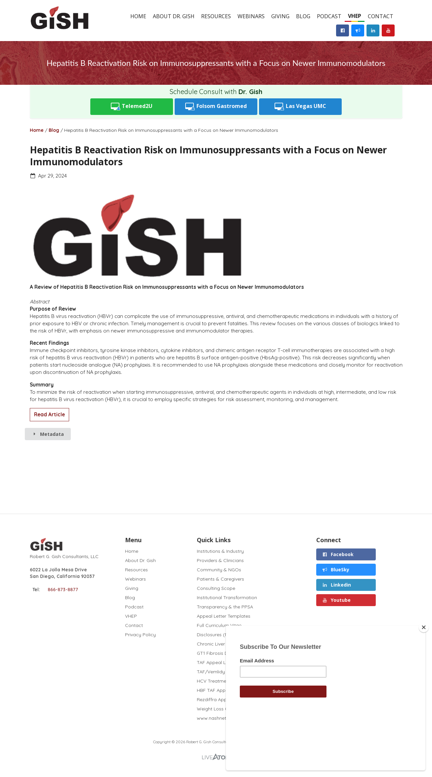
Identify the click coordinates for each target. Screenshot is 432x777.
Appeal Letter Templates (223, 616)
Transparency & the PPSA (225, 607)
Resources (216, 16)
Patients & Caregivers (220, 579)
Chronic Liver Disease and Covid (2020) (240, 644)
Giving (280, 16)
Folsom (216, 106)
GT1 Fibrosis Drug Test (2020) (229, 653)
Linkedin (336, 585)
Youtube (336, 600)
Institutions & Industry (220, 551)
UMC (300, 106)
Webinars (251, 16)
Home (138, 16)
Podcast (329, 16)
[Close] (424, 673)
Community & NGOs (219, 570)
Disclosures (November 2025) (229, 635)
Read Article (49, 414)
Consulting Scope (216, 588)
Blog (303, 16)
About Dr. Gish (173, 16)
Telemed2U (132, 106)
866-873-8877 (63, 590)
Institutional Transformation (227, 597)
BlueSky (336, 569)
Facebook (338, 554)
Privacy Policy (140, 634)
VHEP (354, 16)
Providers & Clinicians (220, 560)
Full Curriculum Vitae (219, 625)
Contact (380, 16)
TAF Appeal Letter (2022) (224, 662)
